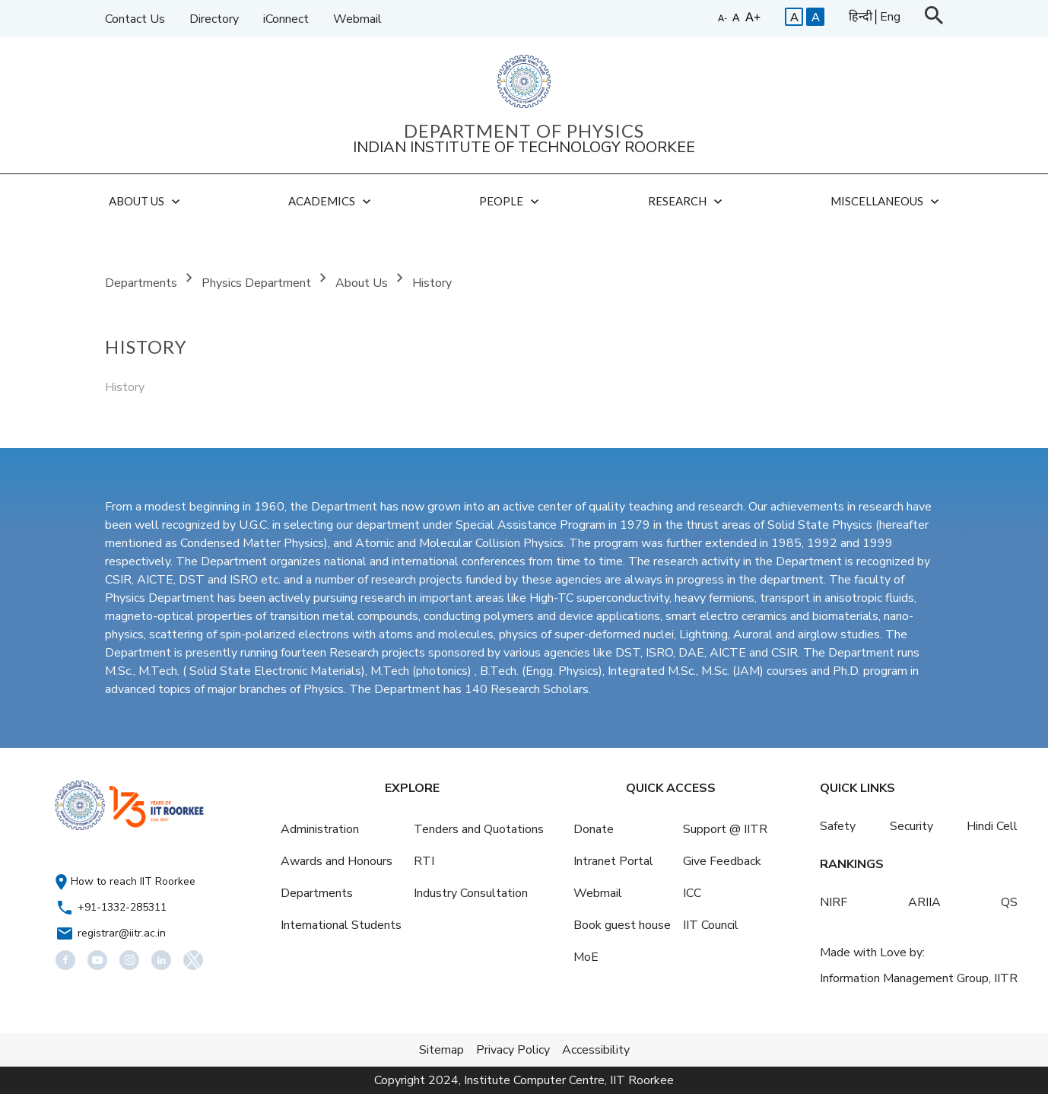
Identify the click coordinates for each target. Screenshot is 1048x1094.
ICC (692, 893)
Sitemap (441, 1050)
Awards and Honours (336, 861)
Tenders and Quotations (479, 829)
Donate (593, 829)
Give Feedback (722, 861)
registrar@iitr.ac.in (122, 933)
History (432, 283)
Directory (214, 19)
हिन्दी (860, 17)
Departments (142, 283)
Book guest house (622, 925)
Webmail (357, 19)
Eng (890, 17)
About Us (363, 283)
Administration (320, 829)
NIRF (833, 902)
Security (911, 826)
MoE (586, 957)
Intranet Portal (613, 861)
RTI (424, 861)
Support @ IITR (725, 829)
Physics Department (258, 283)
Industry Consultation (471, 893)
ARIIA (924, 902)
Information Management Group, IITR (919, 978)
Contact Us (135, 19)
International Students (341, 925)
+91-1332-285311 (122, 907)
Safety (838, 826)
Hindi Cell (992, 826)
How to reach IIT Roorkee (133, 881)
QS (1009, 902)
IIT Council (710, 925)
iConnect (286, 19)
